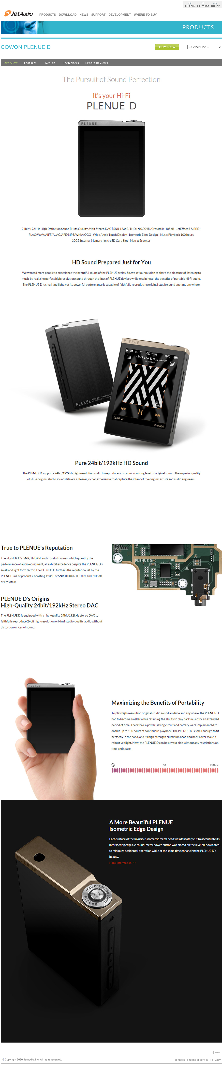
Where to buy (145, 14)
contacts (180, 1059)
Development (119, 14)
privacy (216, 1059)
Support (98, 14)
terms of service (198, 1059)
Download (67, 14)
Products (47, 14)
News (83, 14)
